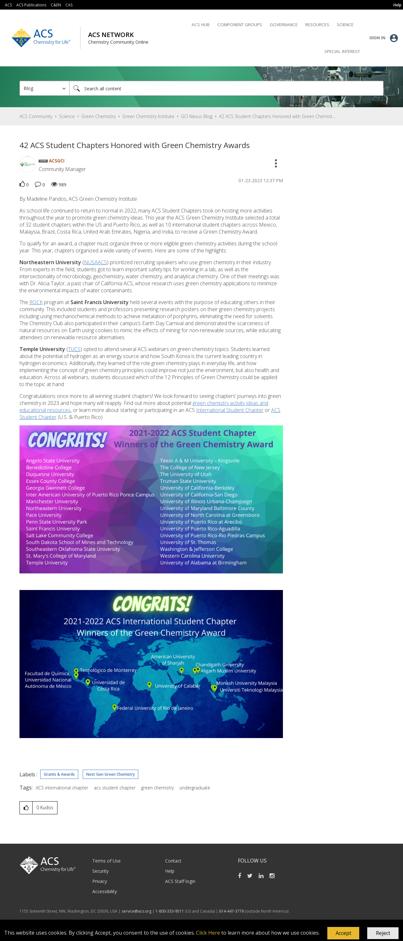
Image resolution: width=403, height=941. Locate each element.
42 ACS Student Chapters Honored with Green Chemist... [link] (277, 116)
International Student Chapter (229, 410)
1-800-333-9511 (170, 911)
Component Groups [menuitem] (239, 24)
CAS (68, 5)
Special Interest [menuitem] (342, 51)
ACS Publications (31, 5)
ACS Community (35, 116)
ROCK (36, 302)
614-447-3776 (232, 911)
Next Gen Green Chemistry (110, 774)
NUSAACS (95, 262)
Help (169, 871)
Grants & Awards (59, 774)
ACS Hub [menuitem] (201, 24)
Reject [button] (383, 933)
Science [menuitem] (345, 24)
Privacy (99, 881)
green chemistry (157, 788)
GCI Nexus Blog (196, 116)
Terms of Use (106, 861)
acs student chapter (114, 788)
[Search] (226, 88)
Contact (173, 861)
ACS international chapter (62, 788)
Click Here (208, 932)
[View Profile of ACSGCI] (57, 161)
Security (100, 871)
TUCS (74, 349)
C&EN (56, 5)
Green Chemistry (98, 116)
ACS (8, 5)
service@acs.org (136, 911)
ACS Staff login (180, 881)
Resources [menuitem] (317, 24)
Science (67, 116)
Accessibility (104, 891)
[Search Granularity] (44, 88)
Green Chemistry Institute (148, 116)
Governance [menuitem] (284, 24)
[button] (343, 933)
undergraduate (194, 788)
